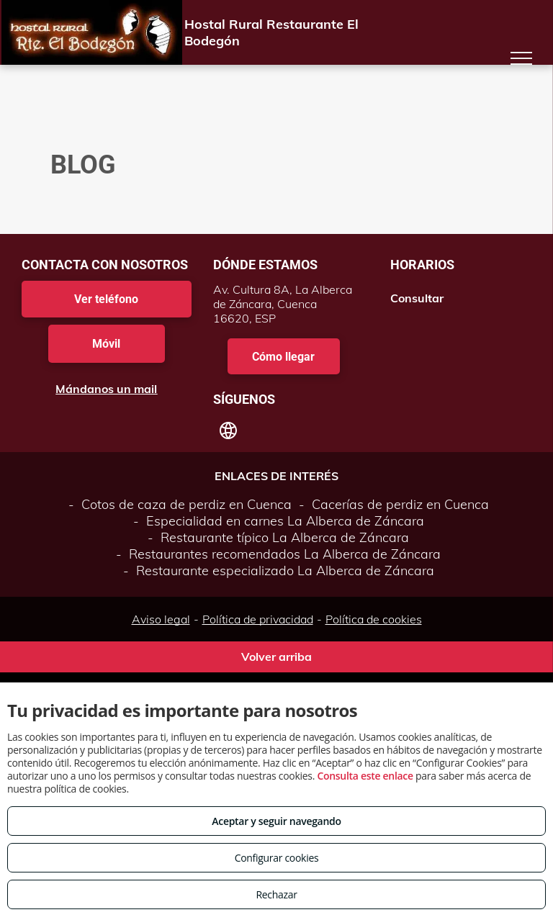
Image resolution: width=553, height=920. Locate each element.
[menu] (521, 58)
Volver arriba (276, 656)
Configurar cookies (277, 858)
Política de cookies (373, 619)
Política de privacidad (257, 619)
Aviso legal (161, 619)
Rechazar (276, 894)
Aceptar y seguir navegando (276, 821)
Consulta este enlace (365, 776)
